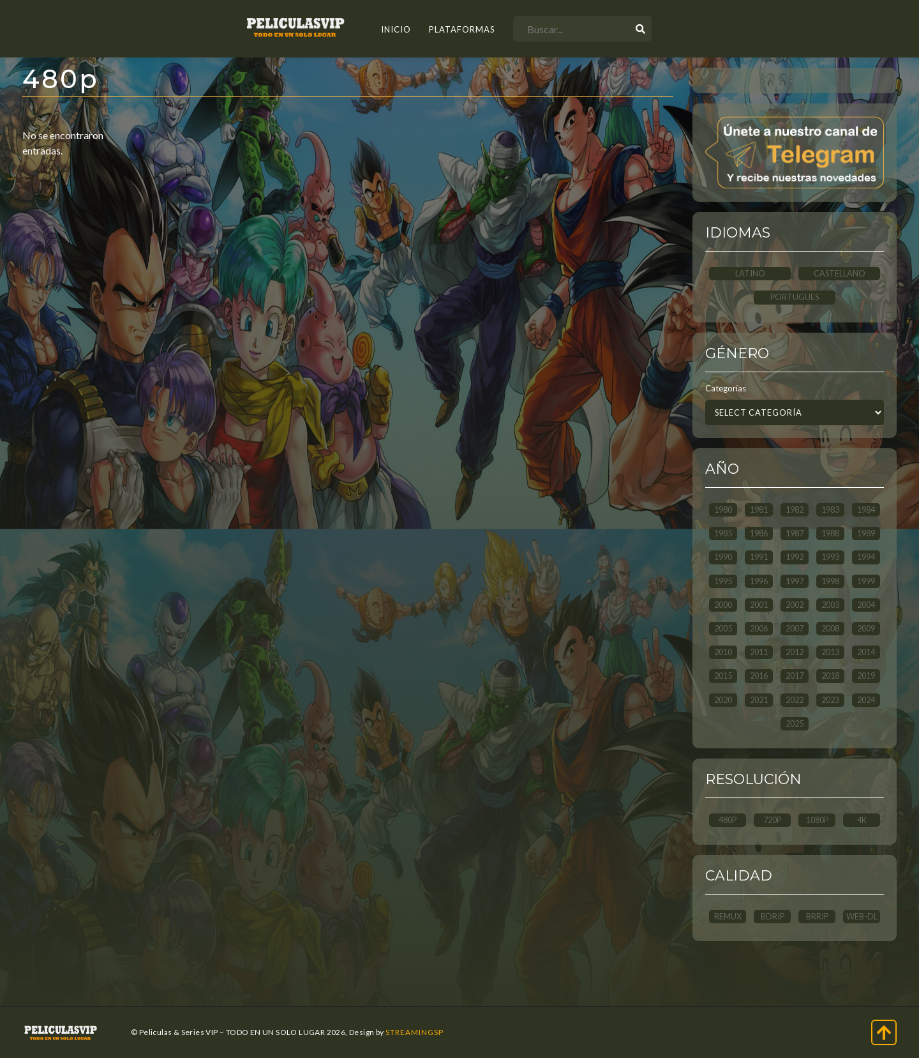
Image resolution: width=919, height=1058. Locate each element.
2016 (759, 675)
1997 (794, 581)
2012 (794, 652)
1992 (794, 557)
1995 (723, 581)
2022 (794, 700)
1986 (759, 533)
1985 (723, 533)
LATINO (750, 273)
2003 (830, 605)
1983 (830, 509)
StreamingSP (414, 1032)
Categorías (725, 388)
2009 (866, 628)
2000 (723, 605)
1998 (830, 581)
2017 (794, 675)
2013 (830, 652)
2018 (830, 675)
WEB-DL (862, 916)
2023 (830, 700)
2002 (794, 605)
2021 (759, 700)
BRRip (817, 916)
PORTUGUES (794, 297)
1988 (830, 533)
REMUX (728, 916)
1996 (759, 581)
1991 (759, 557)
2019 (866, 675)
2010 (723, 652)
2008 (830, 628)
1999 (866, 581)
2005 (723, 628)
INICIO (396, 29)
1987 (794, 533)
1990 (723, 557)
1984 (866, 509)
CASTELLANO (839, 273)
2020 (723, 700)
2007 (794, 628)
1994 (866, 557)
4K (862, 820)
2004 (866, 605)
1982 (794, 509)
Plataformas (462, 29)
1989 (866, 533)
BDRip (772, 916)
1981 (759, 509)
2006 (759, 628)
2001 (759, 605)
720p (772, 820)
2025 (794, 723)
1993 (830, 557)
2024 (866, 700)
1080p (817, 820)
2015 (723, 675)
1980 (723, 509)
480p (727, 820)
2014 (866, 652)
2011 (759, 652)
